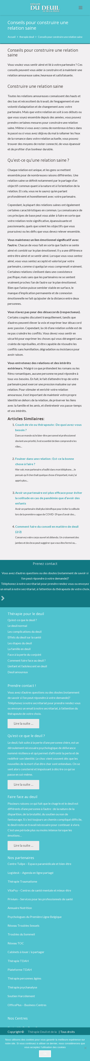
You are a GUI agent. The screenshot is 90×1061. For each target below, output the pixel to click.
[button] (80, 8)
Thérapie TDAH (18, 961)
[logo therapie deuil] (45, 7)
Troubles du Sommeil (21, 934)
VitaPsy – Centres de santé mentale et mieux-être (39, 890)
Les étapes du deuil (20, 643)
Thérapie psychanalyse (22, 987)
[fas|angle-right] (3, 598)
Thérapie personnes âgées (24, 978)
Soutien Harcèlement (21, 996)
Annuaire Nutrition (20, 908)
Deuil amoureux (18, 672)
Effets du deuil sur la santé (24, 637)
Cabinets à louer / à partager (26, 952)
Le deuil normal (17, 625)
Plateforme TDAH (20, 969)
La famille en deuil (19, 649)
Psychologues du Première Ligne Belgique (35, 916)
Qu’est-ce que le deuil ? (22, 620)
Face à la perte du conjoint (24, 654)
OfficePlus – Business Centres (27, 1005)
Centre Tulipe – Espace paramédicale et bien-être (39, 863)
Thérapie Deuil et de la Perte (42, 1034)
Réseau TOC (16, 943)
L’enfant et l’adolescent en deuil (27, 666)
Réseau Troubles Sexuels (23, 925)
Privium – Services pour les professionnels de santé (40, 899)
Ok (45, 1053)
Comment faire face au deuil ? (27, 660)
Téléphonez (15, 703)
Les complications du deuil (24, 631)
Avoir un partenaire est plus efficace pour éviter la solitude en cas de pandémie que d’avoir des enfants (48, 498)
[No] (85, 1048)
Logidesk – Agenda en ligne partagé (30, 872)
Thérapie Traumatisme (22, 881)
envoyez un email (22, 708)
